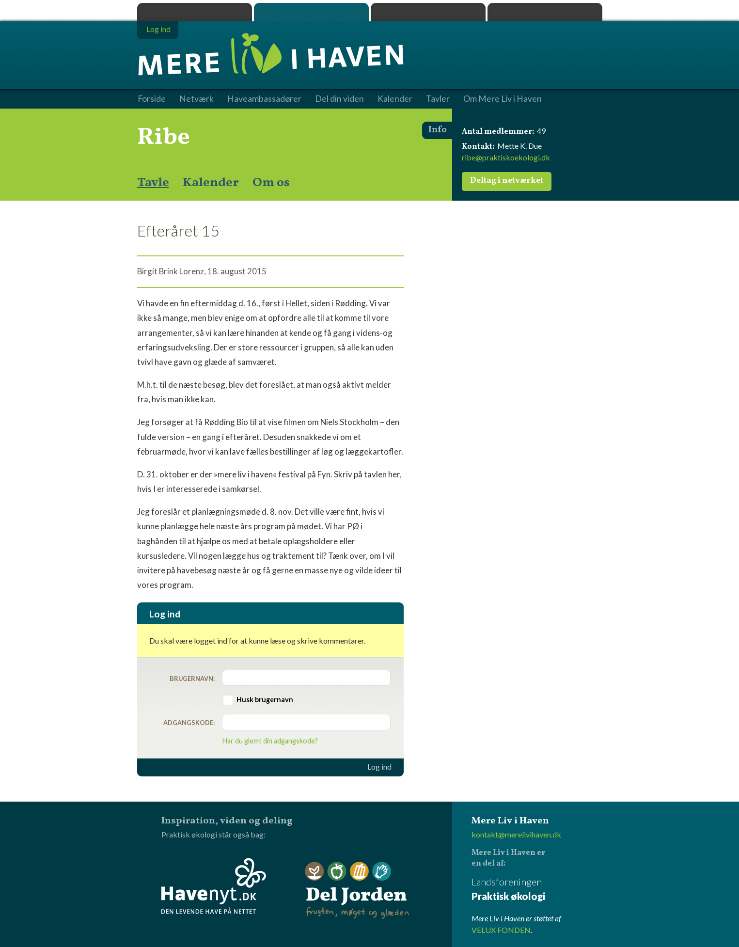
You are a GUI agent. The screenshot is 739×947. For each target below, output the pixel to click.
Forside (152, 99)
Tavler (438, 99)
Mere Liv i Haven (311, 12)
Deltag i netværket (506, 181)
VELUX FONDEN (501, 929)
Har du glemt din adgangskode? (270, 741)
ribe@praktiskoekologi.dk (506, 157)
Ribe (163, 138)
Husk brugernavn (264, 699)
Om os (271, 182)
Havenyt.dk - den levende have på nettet (213, 886)
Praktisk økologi (194, 12)
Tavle (153, 182)
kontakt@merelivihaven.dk (516, 834)
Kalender (211, 182)
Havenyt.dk (544, 12)
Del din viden (339, 99)
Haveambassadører (264, 99)
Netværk (196, 99)
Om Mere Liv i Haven (502, 99)
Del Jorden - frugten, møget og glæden (357, 890)
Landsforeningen (537, 889)
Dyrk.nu (428, 12)
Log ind (379, 767)
